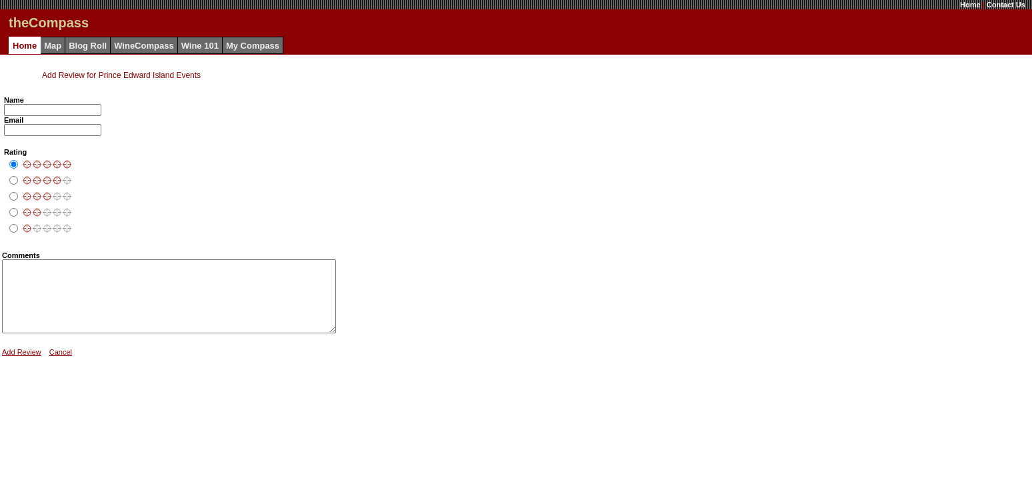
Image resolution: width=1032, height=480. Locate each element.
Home (970, 5)
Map (52, 46)
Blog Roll (88, 46)
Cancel (60, 366)
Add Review (21, 366)
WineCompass (143, 46)
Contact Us (1006, 5)
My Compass (252, 46)
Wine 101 (200, 46)
